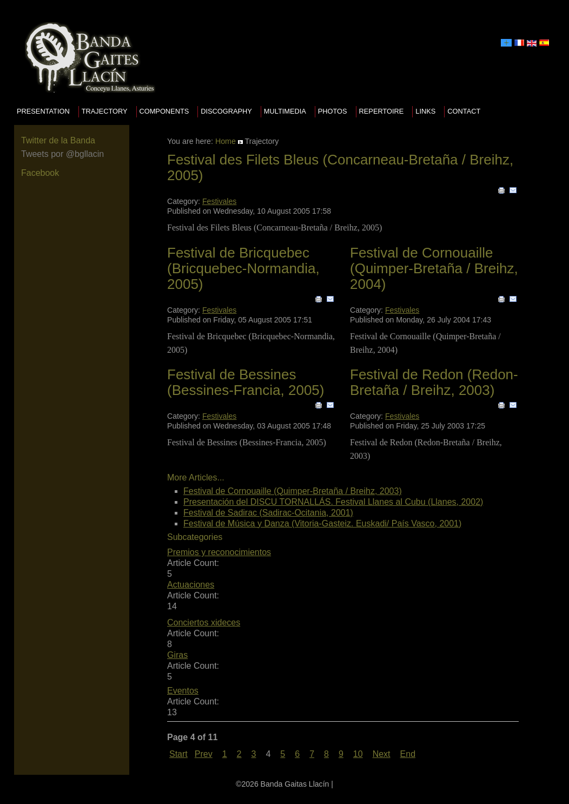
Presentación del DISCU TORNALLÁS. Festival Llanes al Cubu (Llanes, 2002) (333, 501)
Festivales (219, 201)
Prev (204, 754)
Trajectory (105, 111)
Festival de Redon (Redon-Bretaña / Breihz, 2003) (434, 382)
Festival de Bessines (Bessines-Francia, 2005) (245, 382)
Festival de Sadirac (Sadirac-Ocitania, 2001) (268, 512)
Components (164, 111)
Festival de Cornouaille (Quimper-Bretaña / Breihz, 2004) (434, 268)
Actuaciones (190, 584)
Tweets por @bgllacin (62, 154)
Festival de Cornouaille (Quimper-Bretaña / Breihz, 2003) (292, 491)
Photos (332, 111)
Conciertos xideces (203, 622)
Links (425, 111)
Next (382, 754)
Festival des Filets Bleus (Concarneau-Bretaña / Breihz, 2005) (340, 167)
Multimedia (285, 111)
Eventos (183, 690)
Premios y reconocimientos (219, 552)
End (407, 754)
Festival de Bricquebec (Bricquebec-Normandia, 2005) (243, 268)
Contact (463, 111)
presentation (43, 111)
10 (358, 754)
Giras (177, 655)
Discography (226, 111)
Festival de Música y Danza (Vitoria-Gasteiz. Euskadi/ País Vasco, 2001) (322, 523)
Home (225, 141)
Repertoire (381, 111)
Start (178, 754)
